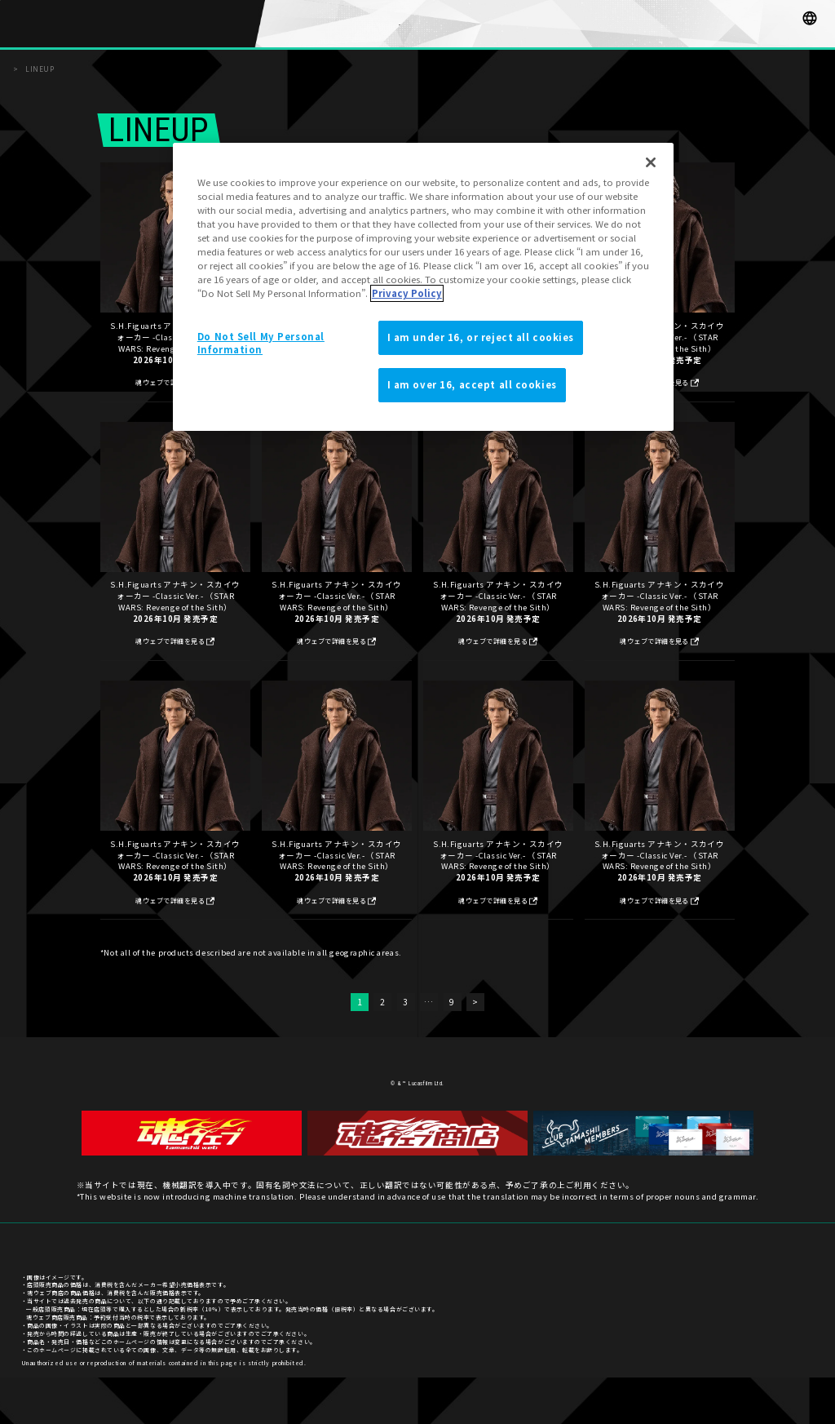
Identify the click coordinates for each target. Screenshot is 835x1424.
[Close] (651, 162)
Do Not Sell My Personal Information (261, 343)
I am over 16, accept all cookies (472, 384)
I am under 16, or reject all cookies (481, 337)
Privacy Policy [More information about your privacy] (407, 292)
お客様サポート (667, 1294)
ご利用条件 (799, 1294)
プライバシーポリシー (736, 1294)
